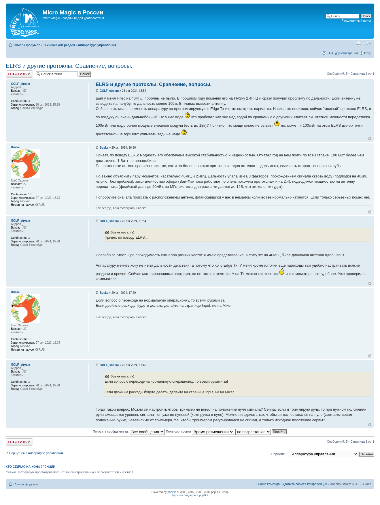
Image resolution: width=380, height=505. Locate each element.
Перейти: (278, 454)
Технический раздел (59, 45)
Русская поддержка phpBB (190, 495)
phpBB (171, 492)
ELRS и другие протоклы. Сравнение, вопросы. (69, 66)
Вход (367, 53)
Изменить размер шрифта (367, 43)
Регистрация (348, 53)
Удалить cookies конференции (305, 484)
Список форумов (27, 45)
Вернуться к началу (369, 138)
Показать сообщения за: (129, 431)
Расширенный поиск (356, 20)
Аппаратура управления (97, 45)
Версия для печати (358, 43)
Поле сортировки (200, 431)
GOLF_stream (109, 90)
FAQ (330, 53)
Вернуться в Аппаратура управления (36, 453)
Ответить (19, 74)
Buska (104, 147)
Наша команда (268, 484)
